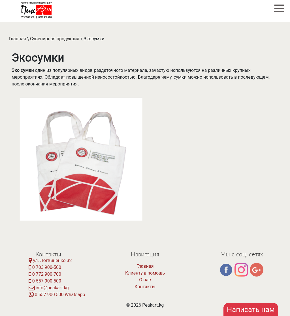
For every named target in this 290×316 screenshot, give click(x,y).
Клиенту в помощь (145, 273)
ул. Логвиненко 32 (50, 260)
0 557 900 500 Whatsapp (57, 294)
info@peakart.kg (49, 287)
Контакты (145, 286)
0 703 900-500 (45, 267)
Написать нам (251, 309)
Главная (17, 38)
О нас (145, 279)
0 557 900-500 (45, 281)
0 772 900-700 (45, 274)
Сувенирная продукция (54, 38)
